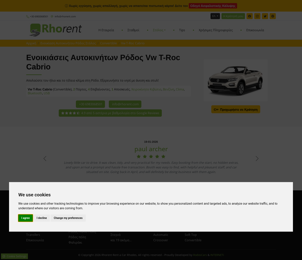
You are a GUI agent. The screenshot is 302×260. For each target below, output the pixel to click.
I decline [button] (42, 217)
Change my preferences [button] (68, 217)
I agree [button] (25, 217)
